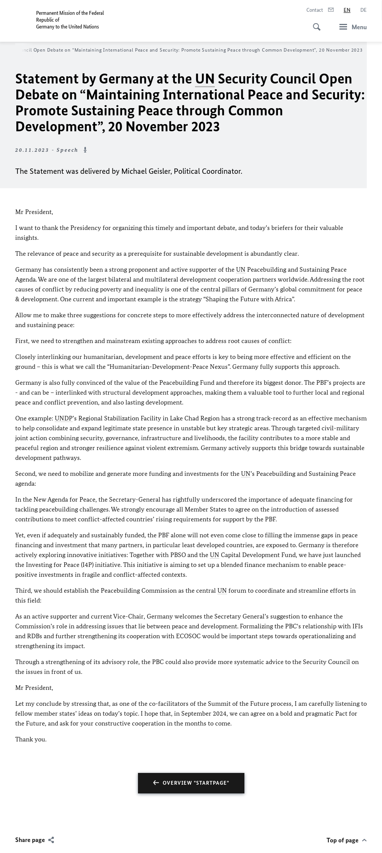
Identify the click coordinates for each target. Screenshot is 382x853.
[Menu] (351, 26)
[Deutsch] (363, 10)
